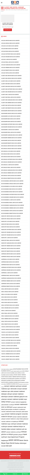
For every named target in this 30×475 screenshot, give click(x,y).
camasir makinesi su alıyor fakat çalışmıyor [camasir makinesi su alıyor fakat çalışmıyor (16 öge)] (17, 419)
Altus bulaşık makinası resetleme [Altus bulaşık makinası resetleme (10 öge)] (7, 369)
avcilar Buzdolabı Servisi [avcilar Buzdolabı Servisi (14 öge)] (19, 369)
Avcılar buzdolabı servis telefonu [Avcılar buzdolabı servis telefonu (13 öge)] (14, 372)
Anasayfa (3, 9)
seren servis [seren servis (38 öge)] (14, 440)
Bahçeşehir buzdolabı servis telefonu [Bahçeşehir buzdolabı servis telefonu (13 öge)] (17, 378)
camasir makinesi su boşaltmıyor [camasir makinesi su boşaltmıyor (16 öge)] (9, 421)
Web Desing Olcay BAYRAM (15, 457)
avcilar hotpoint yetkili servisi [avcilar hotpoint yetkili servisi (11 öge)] (16, 371)
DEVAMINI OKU (7, 29)
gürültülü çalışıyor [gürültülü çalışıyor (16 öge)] (18, 434)
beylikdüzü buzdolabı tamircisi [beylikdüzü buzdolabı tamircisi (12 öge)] (13, 383)
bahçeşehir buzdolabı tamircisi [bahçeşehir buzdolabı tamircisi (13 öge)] (8, 380)
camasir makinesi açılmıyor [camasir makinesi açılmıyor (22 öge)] (12, 386)
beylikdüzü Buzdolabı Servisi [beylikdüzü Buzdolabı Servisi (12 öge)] (15, 382)
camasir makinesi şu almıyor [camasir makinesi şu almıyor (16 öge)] (13, 432)
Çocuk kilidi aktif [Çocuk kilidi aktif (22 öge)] (6, 446)
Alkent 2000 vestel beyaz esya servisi (7, 24)
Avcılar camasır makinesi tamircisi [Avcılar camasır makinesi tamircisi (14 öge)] (13, 376)
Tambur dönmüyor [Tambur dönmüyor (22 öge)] (20, 443)
